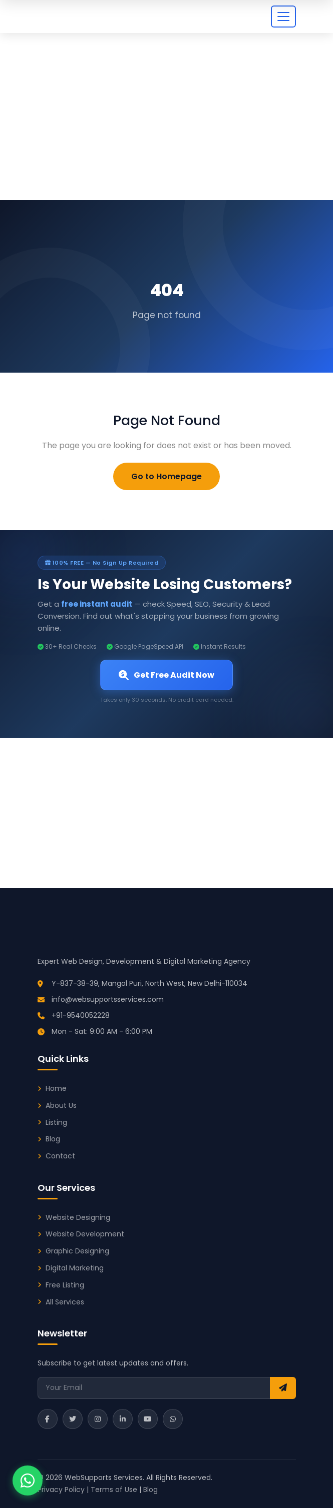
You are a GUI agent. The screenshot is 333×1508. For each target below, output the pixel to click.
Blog (53, 1139)
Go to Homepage (166, 476)
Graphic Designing (77, 1251)
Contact (60, 1156)
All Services (65, 1302)
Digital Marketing (75, 1268)
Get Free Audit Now (166, 675)
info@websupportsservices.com (108, 999)
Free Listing (65, 1285)
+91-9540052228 (81, 1015)
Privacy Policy (61, 1489)
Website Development (85, 1234)
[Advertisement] (166, 125)
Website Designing (78, 1217)
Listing (56, 1122)
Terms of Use (114, 1489)
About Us (61, 1105)
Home (56, 1088)
